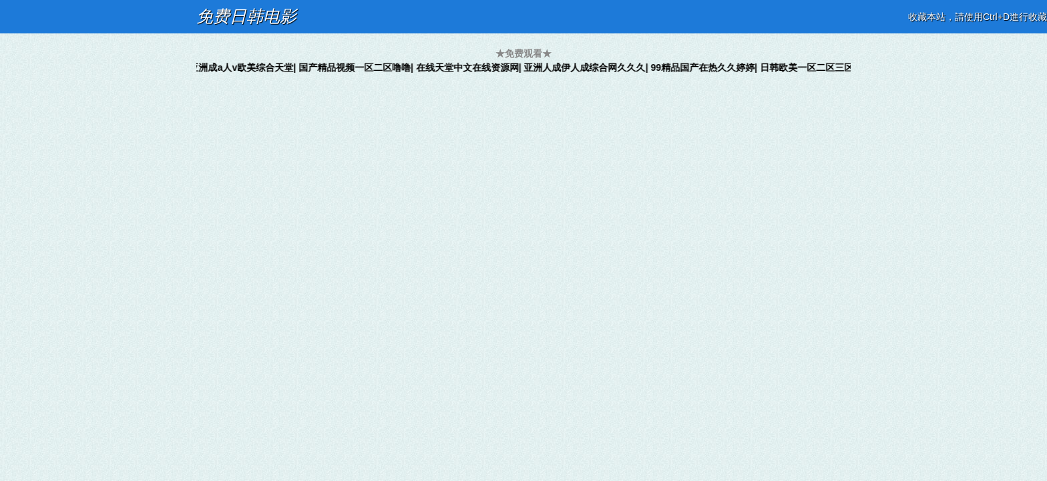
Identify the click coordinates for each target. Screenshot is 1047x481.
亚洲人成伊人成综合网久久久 (589, 67)
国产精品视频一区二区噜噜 (358, 67)
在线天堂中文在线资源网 (471, 67)
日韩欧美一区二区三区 (810, 67)
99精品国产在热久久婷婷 (706, 67)
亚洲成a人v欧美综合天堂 (246, 67)
